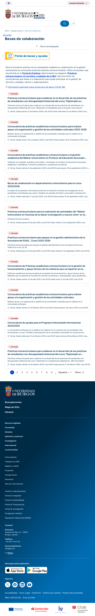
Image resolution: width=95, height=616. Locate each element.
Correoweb (9, 427)
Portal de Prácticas (31, 73)
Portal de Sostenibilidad (14, 500)
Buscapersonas (13, 402)
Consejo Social (11, 475)
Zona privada (29, 597)
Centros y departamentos (15, 491)
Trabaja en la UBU (12, 461)
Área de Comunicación (14, 484)
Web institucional (13, 597)
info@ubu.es (10, 548)
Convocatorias (11, 457)
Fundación (9, 470)
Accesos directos (76, 3)
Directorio (36, 593)
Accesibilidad (11, 593)
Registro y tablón (12, 466)
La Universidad (11, 450)
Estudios (8, 432)
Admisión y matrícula (14, 436)
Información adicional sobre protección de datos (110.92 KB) (36, 87)
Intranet (9, 412)
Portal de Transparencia (14, 504)
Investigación (10, 441)
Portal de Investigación (14, 509)
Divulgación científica (13, 513)
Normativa (9, 479)
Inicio (7, 31)
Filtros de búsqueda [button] (49, 46)
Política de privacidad (72, 593)
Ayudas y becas (16, 31)
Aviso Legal (24, 593)
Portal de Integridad (13, 496)
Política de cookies (52, 593)
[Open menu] (73, 23)
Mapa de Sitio (12, 407)
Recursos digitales (13, 423)
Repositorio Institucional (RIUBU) (18, 518)
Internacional (10, 445)
